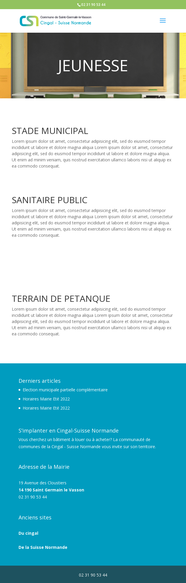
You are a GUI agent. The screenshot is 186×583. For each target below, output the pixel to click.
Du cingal (28, 533)
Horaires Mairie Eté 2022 (46, 399)
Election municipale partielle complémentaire (65, 389)
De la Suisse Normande (43, 547)
